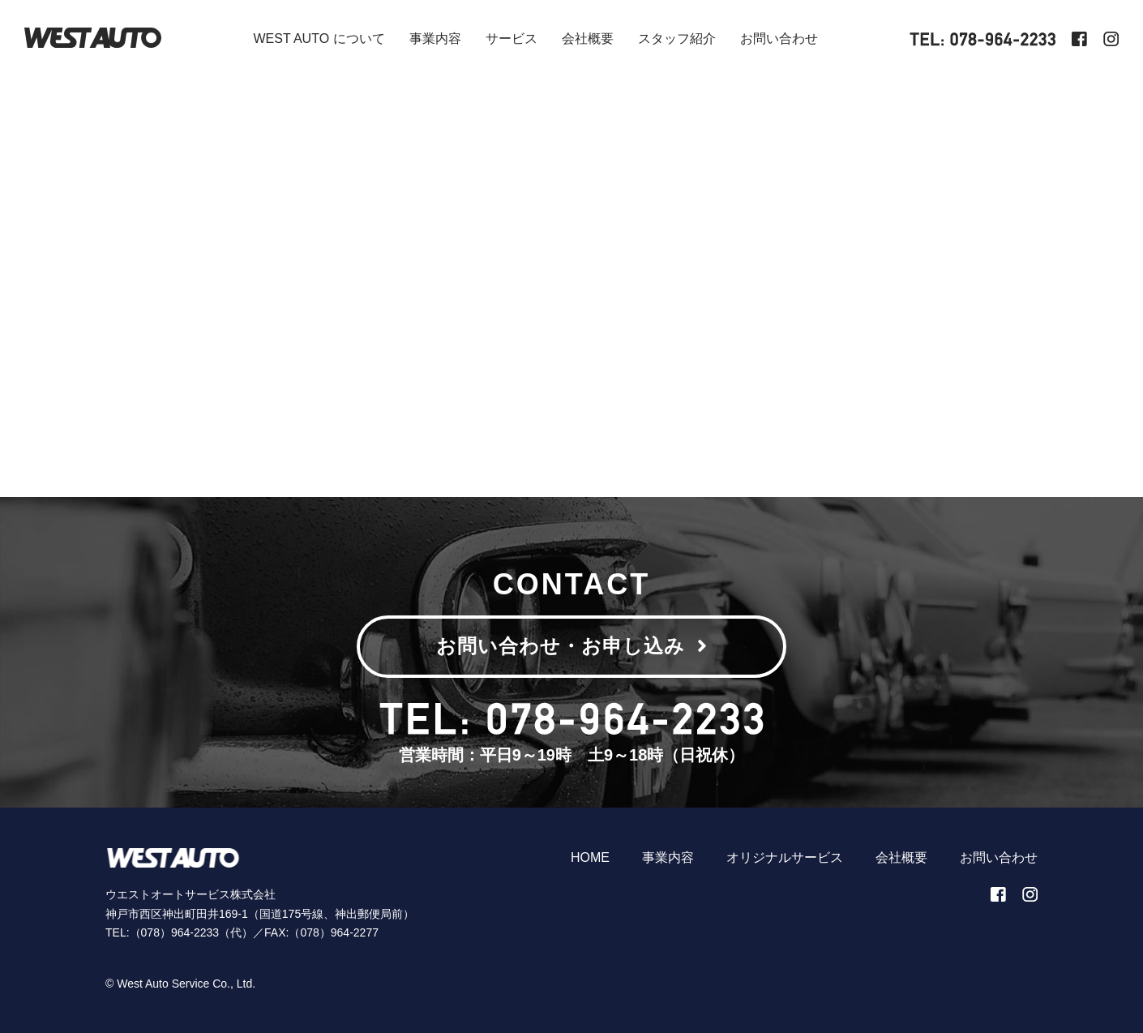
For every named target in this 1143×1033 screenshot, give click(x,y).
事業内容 (435, 38)
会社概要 (588, 38)
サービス (511, 38)
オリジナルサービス (784, 857)
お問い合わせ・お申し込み (572, 646)
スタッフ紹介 (677, 38)
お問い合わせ (779, 38)
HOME (590, 857)
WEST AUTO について (318, 38)
